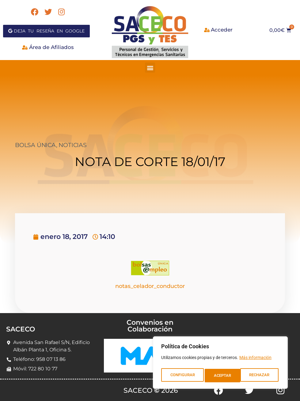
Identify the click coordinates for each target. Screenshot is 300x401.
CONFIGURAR (182, 375)
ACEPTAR (262, 375)
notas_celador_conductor (150, 286)
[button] (150, 67)
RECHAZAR (224, 375)
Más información (255, 360)
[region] (220, 364)
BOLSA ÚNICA (35, 145)
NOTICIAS (72, 145)
